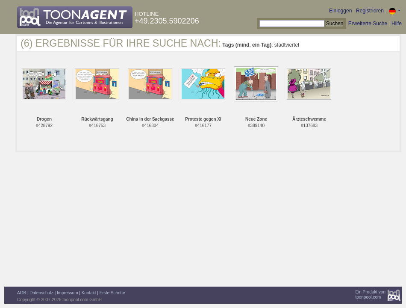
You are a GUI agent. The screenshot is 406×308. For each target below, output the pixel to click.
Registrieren (370, 11)
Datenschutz (41, 292)
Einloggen (340, 11)
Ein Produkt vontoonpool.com (370, 294)
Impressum (67, 292)
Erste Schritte (112, 292)
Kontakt (89, 292)
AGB (21, 292)
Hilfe (396, 24)
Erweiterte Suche (367, 24)
